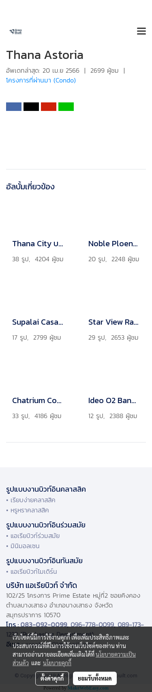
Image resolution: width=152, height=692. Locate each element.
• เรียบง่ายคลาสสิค (31, 500)
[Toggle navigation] (141, 32)
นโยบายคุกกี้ (57, 662)
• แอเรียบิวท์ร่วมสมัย (33, 535)
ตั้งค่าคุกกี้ (52, 678)
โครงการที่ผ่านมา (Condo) (41, 80)
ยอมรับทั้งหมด (95, 678)
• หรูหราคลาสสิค (27, 510)
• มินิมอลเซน (23, 546)
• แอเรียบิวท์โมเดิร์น (31, 571)
